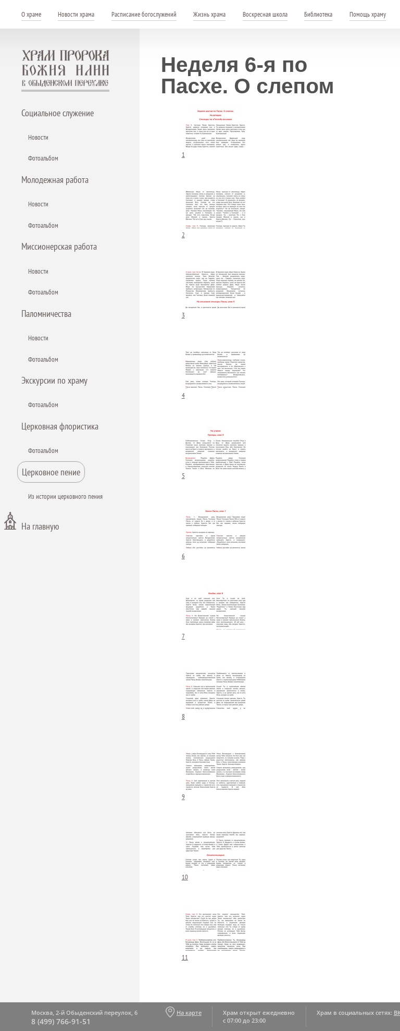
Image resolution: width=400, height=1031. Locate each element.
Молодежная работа (55, 180)
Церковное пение (51, 472)
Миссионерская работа (59, 246)
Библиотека (318, 14)
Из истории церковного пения (65, 496)
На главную (40, 526)
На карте (189, 1012)
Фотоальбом (43, 158)
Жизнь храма (209, 14)
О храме (31, 14)
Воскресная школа (265, 14)
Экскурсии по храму (54, 380)
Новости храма (76, 14)
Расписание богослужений (144, 14)
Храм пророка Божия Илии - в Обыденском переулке (65, 71)
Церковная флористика (59, 426)
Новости (38, 137)
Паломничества (46, 314)
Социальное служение (57, 113)
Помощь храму (367, 14)
